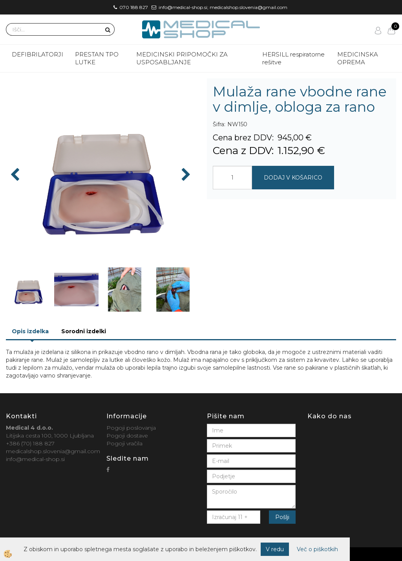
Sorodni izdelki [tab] (83, 331)
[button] (185, 175)
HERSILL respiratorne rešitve (293, 58)
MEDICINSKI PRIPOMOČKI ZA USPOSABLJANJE (182, 58)
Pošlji (282, 517)
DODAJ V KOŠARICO (293, 177)
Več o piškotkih (317, 549)
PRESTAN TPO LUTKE (97, 58)
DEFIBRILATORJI (37, 54)
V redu (275, 549)
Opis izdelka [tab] (30, 331)
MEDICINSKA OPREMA (357, 58)
